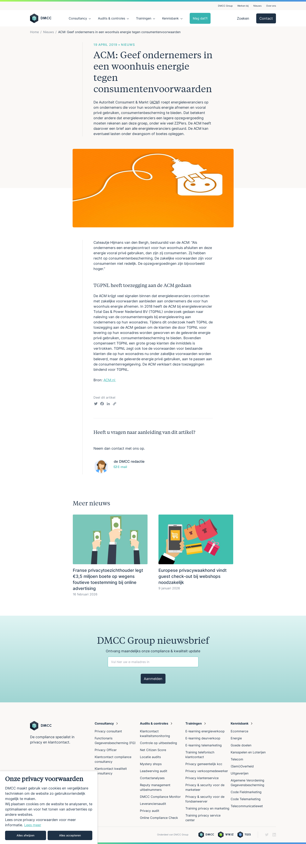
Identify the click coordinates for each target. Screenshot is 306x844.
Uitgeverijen (239, 773)
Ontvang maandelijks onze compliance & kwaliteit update (153, 651)
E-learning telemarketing (203, 745)
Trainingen (143, 18)
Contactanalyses (152, 778)
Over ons (271, 5)
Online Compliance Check (159, 818)
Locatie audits (150, 757)
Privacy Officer (106, 750)
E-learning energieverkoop (206, 731)
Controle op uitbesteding (158, 743)
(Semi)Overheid (242, 766)
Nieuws (257, 5)
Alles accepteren (70, 835)
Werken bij (243, 5)
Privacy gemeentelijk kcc (203, 764)
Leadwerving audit (153, 771)
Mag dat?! (200, 18)
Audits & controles (111, 18)
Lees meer (32, 825)
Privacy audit (149, 811)
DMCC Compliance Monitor (160, 797)
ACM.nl (109, 380)
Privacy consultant (108, 731)
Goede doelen (241, 745)
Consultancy (78, 18)
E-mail (120, 467)
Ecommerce (239, 731)
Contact (266, 18)
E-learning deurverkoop (202, 738)
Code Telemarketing (246, 799)
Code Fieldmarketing (246, 792)
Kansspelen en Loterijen (248, 752)
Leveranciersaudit (153, 804)
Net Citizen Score (153, 750)
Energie (236, 738)
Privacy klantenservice (202, 778)
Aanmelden (153, 679)
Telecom (237, 759)
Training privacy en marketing (207, 808)
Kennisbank (170, 18)
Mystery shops (151, 764)
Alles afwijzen (25, 835)
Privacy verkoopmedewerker (207, 771)
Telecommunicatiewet (247, 806)
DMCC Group (225, 5)
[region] (49, 807)
